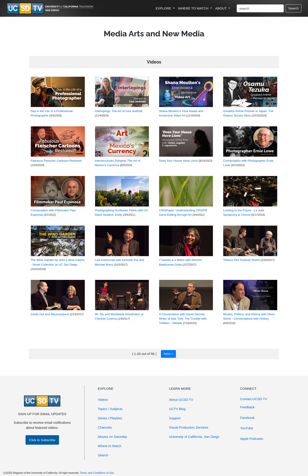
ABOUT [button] (221, 8)
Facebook (247, 418)
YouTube (246, 428)
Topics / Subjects (110, 409)
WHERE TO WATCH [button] (193, 8)
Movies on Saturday (112, 437)
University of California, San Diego (194, 437)
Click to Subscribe (42, 440)
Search (293, 8)
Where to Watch (109, 446)
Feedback (247, 407)
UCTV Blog (177, 409)
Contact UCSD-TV (253, 399)
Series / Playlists (110, 418)
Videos (103, 399)
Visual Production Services (188, 427)
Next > (168, 354)
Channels (105, 427)
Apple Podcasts (251, 438)
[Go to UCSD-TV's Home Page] (51, 8)
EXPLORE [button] (164, 8)
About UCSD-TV (181, 399)
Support (175, 418)
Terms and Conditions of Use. (97, 472)
